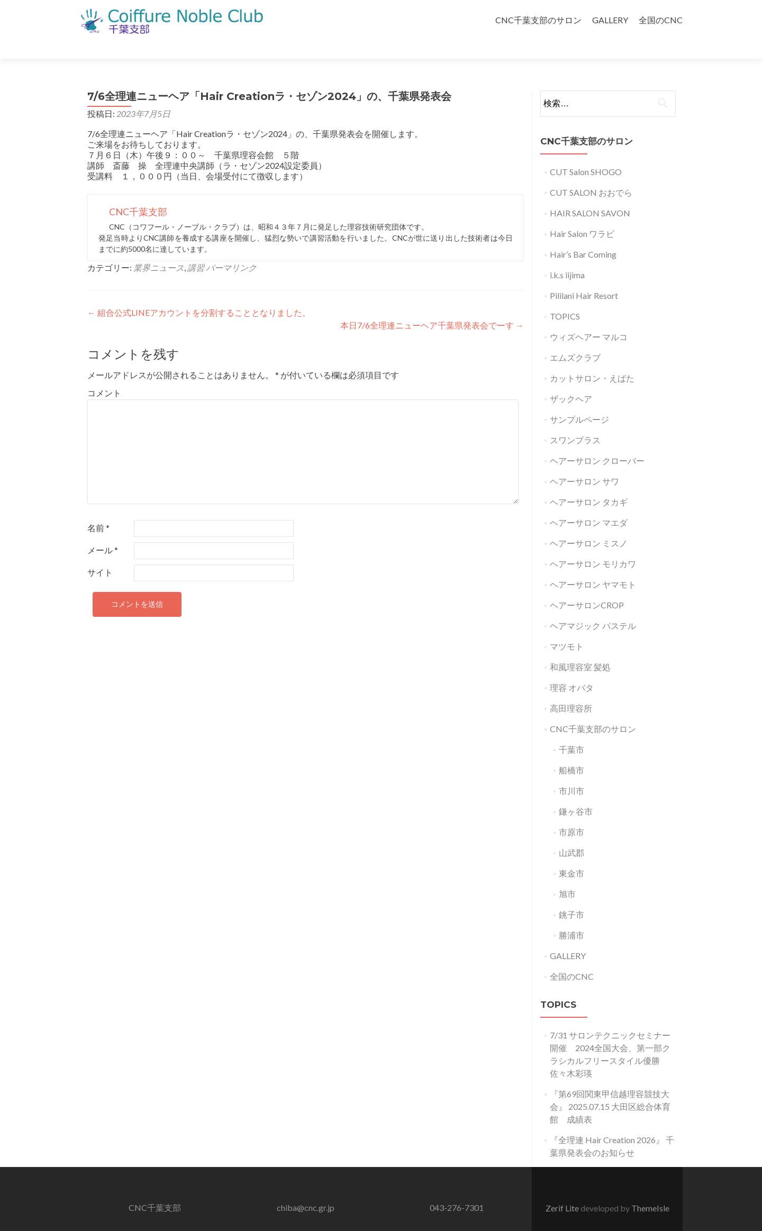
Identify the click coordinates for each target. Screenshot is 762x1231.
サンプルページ (579, 401)
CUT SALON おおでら (591, 174)
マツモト (567, 628)
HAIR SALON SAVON (590, 194)
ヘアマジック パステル (593, 607)
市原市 (571, 813)
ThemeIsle (650, 1189)
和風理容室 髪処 (580, 648)
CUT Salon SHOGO (586, 153)
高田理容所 (571, 690)
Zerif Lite (563, 1189)
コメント (104, 374)
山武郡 (571, 834)
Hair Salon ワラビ (582, 215)
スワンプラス (575, 421)
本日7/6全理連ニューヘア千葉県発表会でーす (432, 307)
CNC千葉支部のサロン (538, 20)
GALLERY (610, 20)
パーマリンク (231, 249)
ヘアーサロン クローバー (597, 442)
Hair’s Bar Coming (583, 236)
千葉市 (571, 731)
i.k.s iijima (567, 256)
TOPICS (565, 298)
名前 (98, 509)
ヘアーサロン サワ (584, 463)
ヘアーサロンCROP (587, 586)
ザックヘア (571, 380)
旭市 (567, 875)
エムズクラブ (575, 339)
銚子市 (571, 896)
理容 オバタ (572, 669)
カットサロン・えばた (592, 359)
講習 (195, 249)
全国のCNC (661, 20)
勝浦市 (571, 916)
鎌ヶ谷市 (576, 793)
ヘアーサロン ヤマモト (593, 566)
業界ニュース (158, 249)
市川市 (571, 772)
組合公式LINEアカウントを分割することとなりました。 (199, 294)
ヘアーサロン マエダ (589, 504)
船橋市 (571, 751)
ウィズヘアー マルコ (589, 318)
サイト (100, 554)
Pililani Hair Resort (584, 277)
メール (102, 531)
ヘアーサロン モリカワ (593, 545)
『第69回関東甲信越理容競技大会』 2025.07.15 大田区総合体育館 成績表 (610, 1088)
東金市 (571, 855)
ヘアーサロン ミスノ (589, 524)
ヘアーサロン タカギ (589, 483)
